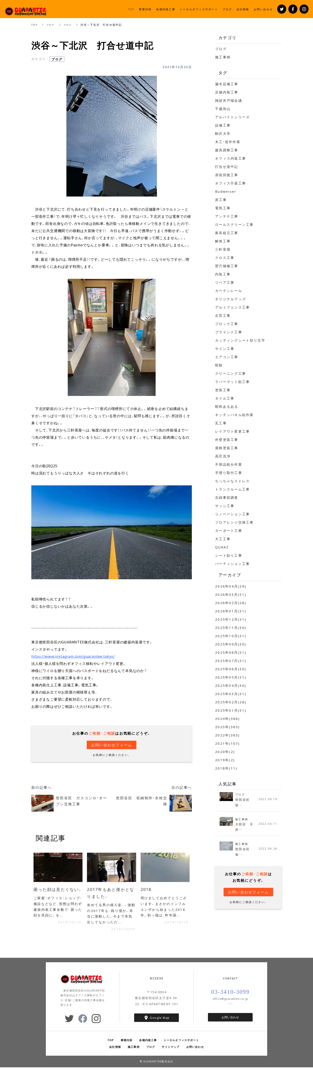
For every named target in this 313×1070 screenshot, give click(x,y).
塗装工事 (223, 389)
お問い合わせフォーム (111, 745)
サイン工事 (224, 348)
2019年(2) (225, 759)
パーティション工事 (232, 563)
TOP (34, 25)
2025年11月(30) (230, 627)
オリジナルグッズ (230, 298)
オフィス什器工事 (230, 183)
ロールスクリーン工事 (234, 224)
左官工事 (223, 315)
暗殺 (219, 365)
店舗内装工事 (226, 92)
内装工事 (223, 274)
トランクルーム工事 (232, 489)
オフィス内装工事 (230, 158)
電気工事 (223, 207)
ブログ (52, 25)
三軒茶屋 (223, 249)
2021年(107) (227, 743)
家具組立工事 (226, 232)
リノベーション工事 (232, 514)
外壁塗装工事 (226, 439)
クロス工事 (224, 257)
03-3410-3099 (230, 995)
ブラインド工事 (228, 332)
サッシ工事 (224, 505)
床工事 (221, 199)
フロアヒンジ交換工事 (234, 522)
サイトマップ (170, 1049)
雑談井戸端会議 (228, 100)
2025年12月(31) (230, 619)
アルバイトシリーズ (232, 116)
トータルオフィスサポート (181, 1043)
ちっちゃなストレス (232, 480)
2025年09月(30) (230, 644)
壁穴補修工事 (226, 265)
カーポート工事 (228, 530)
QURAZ (222, 547)
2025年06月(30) (230, 668)
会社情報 (115, 1049)
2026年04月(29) (230, 586)
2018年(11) (226, 768)
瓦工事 (221, 423)
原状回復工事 (226, 174)
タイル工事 (224, 398)
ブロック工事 (226, 323)
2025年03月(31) (230, 693)
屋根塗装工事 (226, 447)
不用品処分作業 (228, 464)
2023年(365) (227, 726)
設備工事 (223, 125)
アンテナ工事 (226, 216)
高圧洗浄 (223, 456)
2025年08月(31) (230, 652)
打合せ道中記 (226, 166)
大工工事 (223, 538)
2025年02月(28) (230, 702)
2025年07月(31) (230, 660)
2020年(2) (225, 751)
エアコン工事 (226, 356)
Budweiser (225, 191)
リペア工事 (224, 282)
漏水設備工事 (226, 83)
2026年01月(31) (230, 611)
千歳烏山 (223, 108)
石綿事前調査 (226, 497)
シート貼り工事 (228, 555)
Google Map (159, 1020)
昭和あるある (226, 406)
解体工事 (223, 241)
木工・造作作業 (227, 141)
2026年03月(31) (230, 594)
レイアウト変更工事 (232, 431)
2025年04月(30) (230, 685)
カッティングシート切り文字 (240, 340)
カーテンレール (228, 290)
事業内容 (127, 1043)
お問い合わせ (230, 1020)
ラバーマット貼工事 (232, 381)
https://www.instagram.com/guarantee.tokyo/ (73, 656)
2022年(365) (227, 735)
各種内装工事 (148, 1043)
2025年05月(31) (230, 677)
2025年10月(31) (230, 635)
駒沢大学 (223, 133)
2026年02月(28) (230, 602)
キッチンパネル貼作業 (234, 414)
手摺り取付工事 (228, 472)
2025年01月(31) (230, 710)
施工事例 (223, 57)
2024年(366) (227, 718)
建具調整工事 (226, 150)
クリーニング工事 (230, 373)
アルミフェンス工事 (232, 307)
